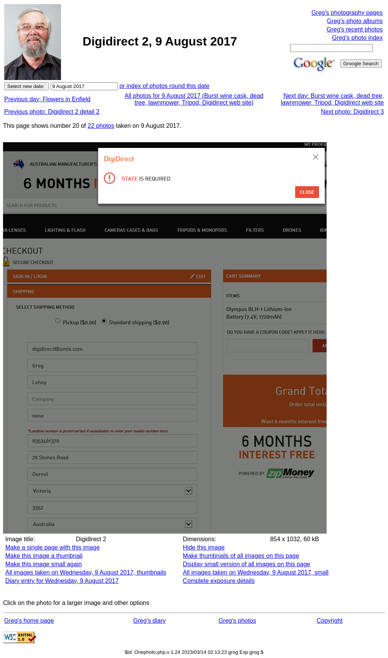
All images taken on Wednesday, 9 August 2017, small (256, 572)
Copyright (330, 620)
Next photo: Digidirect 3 (352, 111)
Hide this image (204, 547)
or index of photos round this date (164, 86)
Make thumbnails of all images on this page (241, 556)
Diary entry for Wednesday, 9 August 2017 (62, 581)
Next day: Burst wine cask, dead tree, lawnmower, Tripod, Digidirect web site (332, 99)
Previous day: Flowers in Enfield (47, 99)
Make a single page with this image (52, 547)
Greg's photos (237, 620)
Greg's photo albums (355, 21)
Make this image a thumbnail (44, 556)
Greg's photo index (357, 38)
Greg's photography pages (347, 12)
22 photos (101, 125)
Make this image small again (43, 564)
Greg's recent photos (355, 29)
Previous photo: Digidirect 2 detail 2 (52, 111)
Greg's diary (149, 620)
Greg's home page (29, 620)
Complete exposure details (219, 581)
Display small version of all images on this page (246, 564)
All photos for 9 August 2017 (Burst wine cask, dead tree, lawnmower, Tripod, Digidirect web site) (194, 99)
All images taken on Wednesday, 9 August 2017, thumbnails (85, 572)
